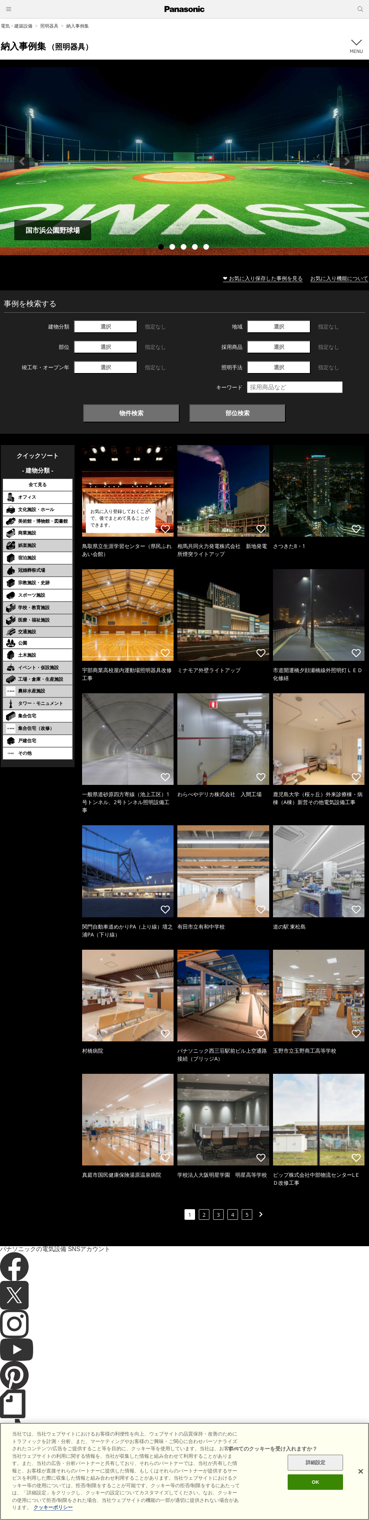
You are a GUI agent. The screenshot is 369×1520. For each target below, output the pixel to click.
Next (347, 161)
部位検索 (238, 413)
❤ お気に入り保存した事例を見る (263, 278)
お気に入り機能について (339, 278)
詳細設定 (316, 1470)
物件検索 (131, 413)
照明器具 (49, 26)
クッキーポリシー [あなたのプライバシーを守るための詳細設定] (53, 1515)
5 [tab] (207, 248)
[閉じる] (360, 1479)
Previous (21, 161)
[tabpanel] (184, 161)
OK (315, 1489)
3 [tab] (184, 248)
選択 (106, 326)
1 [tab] (162, 248)
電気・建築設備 (16, 26)
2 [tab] (173, 248)
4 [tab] (196, 248)
